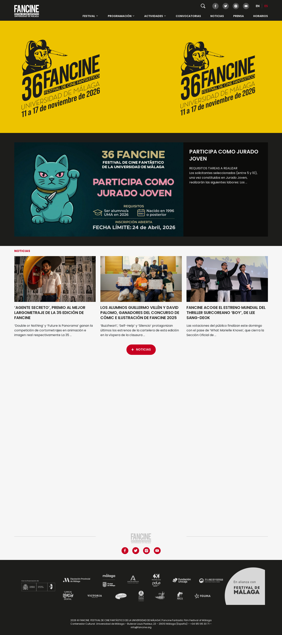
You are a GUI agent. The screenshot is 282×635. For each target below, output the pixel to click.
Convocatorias (188, 16)
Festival (90, 16)
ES (266, 6)
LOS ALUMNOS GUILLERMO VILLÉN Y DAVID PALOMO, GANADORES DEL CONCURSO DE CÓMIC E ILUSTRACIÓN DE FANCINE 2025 (139, 312)
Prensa (238, 16)
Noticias (217, 16)
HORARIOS (260, 16)
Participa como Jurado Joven (223, 155)
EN (257, 6)
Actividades (155, 16)
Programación (121, 16)
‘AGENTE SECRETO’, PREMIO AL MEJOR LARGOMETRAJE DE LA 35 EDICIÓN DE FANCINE (49, 312)
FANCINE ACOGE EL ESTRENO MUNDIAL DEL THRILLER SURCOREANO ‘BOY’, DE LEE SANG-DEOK (226, 312)
